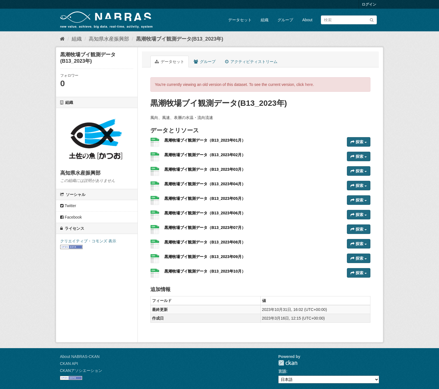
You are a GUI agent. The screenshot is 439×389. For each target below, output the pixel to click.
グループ (285, 20)
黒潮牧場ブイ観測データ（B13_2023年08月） (205, 242)
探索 (359, 142)
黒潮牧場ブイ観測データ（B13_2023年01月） (205, 140)
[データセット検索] (349, 19)
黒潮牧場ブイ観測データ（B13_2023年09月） (205, 256)
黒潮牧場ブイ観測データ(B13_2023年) (179, 39)
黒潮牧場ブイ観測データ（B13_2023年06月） (205, 213)
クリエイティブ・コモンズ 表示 (88, 241)
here (309, 84)
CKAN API (69, 363)
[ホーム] (62, 39)
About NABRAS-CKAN (80, 356)
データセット (240, 20)
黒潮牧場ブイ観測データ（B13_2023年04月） (205, 184)
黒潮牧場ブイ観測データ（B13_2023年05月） (205, 198)
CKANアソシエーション (81, 370)
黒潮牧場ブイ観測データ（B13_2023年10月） (205, 271)
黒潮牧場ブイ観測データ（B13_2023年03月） (205, 169)
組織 (264, 20)
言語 (282, 371)
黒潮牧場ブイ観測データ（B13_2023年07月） (205, 227)
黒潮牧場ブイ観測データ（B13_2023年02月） (205, 155)
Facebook (71, 217)
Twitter (68, 205)
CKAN (287, 363)
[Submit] (371, 19)
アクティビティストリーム (251, 61)
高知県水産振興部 (109, 39)
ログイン (369, 4)
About (307, 20)
